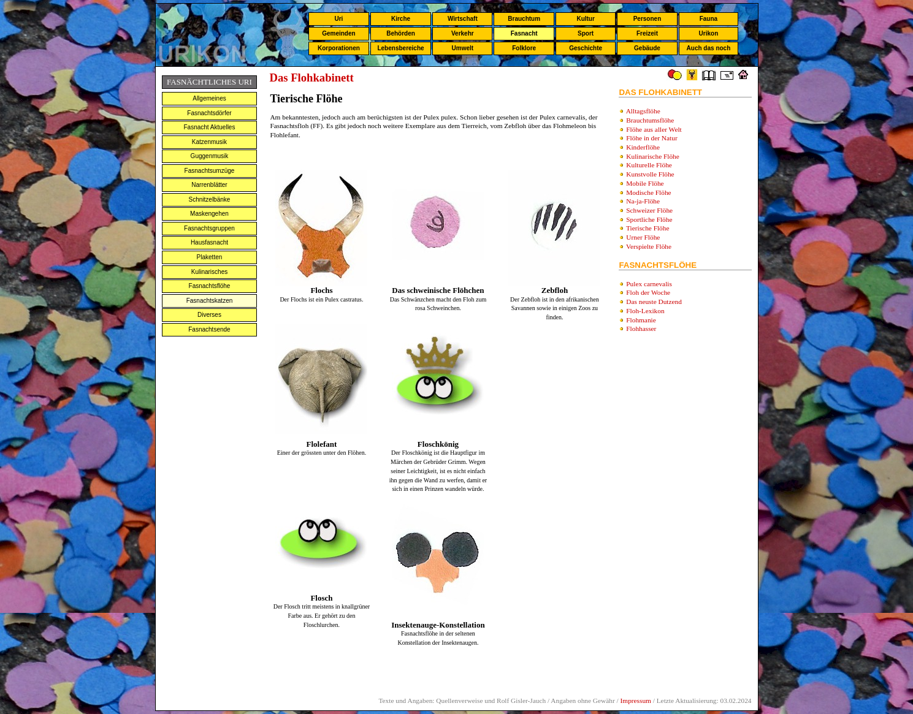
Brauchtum (524, 18)
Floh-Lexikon (645, 310)
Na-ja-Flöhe (643, 201)
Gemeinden (338, 33)
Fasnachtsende (209, 329)
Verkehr (462, 33)
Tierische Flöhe (647, 228)
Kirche (400, 18)
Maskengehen (209, 213)
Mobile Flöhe (644, 183)
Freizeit (647, 33)
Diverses (209, 314)
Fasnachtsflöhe (210, 286)
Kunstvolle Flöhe (650, 174)
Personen (647, 18)
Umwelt (463, 48)
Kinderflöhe (643, 147)
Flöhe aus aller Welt (653, 129)
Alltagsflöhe (643, 111)
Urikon (709, 33)
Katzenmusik (209, 142)
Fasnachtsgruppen (209, 228)
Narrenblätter (209, 184)
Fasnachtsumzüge (210, 170)
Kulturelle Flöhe (649, 165)
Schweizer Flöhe (649, 210)
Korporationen (339, 48)
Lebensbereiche (400, 48)
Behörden (400, 33)
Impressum (636, 700)
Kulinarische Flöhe (652, 156)
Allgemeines (209, 98)
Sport (586, 33)
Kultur (585, 18)
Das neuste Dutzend (654, 301)
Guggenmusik (210, 156)
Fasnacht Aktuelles (209, 127)
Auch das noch (709, 48)
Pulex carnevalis (649, 283)
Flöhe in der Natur (651, 138)
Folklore (524, 48)
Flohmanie (640, 320)
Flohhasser (641, 328)
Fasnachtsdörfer (209, 113)
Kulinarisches (209, 271)
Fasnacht (524, 33)
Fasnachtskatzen (209, 300)
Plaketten (210, 257)
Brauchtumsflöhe (650, 120)
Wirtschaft (463, 18)
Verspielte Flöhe (648, 246)
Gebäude (647, 48)
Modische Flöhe (648, 192)
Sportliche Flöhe (649, 219)
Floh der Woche (648, 292)
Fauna (708, 18)
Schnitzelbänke (210, 199)
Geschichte (585, 48)
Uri (338, 18)
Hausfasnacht (209, 242)
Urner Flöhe (643, 237)
